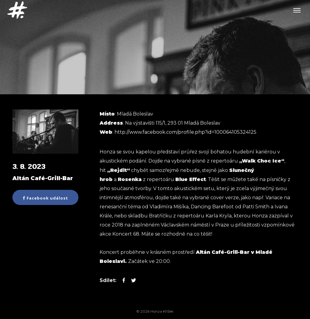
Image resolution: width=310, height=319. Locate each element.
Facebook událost (45, 198)
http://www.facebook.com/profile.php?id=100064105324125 (185, 132)
